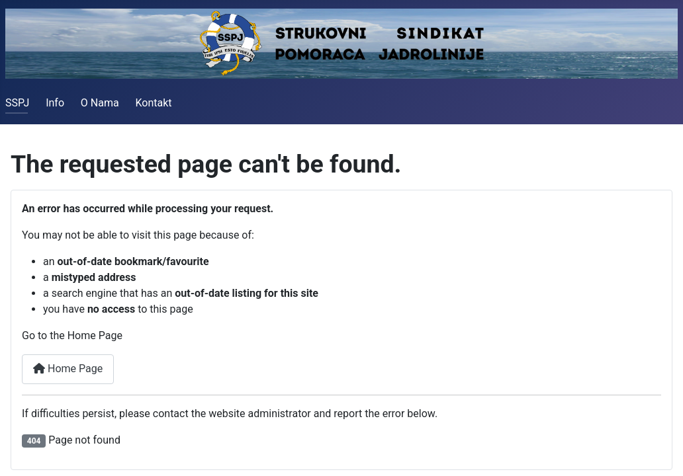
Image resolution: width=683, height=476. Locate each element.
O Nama (100, 103)
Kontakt (153, 103)
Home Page (68, 368)
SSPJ (17, 103)
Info (55, 103)
